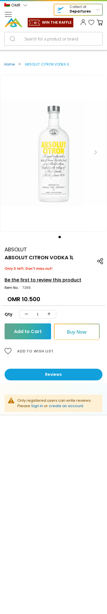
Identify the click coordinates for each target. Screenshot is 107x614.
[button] (15, 5)
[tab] (53, 374)
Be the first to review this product (43, 280)
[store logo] (13, 22)
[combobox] (53, 39)
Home (9, 64)
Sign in (37, 406)
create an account (66, 406)
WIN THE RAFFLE (57, 22)
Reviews (53, 374)
